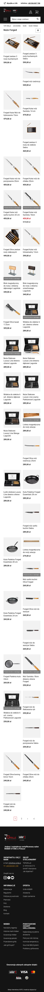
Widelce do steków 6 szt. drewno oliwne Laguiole (31, 324)
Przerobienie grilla (10, 942)
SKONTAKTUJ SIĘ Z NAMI (12, 858)
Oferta (26, 886)
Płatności (7, 900)
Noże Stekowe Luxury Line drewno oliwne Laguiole (12, 360)
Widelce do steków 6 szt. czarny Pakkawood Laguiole (12, 715)
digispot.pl (33, 989)
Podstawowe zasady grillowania (29, 926)
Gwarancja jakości (10, 938)
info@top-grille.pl (15, 863)
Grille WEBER (27, 889)
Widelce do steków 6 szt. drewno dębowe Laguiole (12, 397)
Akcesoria (26, 893)
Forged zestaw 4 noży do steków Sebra (29, 144)
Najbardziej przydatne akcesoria (31, 933)
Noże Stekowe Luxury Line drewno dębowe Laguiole (31, 360)
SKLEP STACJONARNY (29, 858)
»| (34, 819)
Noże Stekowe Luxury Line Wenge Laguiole (11, 433)
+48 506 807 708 (34, 3)
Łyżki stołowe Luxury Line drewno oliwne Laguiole (12, 494)
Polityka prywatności (11, 896)
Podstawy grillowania (31, 948)
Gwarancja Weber (10, 935)
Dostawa (7, 907)
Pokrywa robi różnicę (30, 938)
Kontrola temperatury (31, 942)
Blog (5, 910)
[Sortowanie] (38, 30)
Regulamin (7, 893)
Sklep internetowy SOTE (15, 989)
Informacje (9, 886)
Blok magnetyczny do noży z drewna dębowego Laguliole (12, 285)
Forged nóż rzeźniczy (31, 81)
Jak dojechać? (28, 871)
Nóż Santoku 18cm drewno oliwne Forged (31, 679)
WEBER (7, 924)
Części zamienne (29, 896)
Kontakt (6, 914)
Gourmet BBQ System (31, 945)
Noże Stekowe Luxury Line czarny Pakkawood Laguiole (31, 397)
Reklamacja (8, 889)
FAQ (5, 903)
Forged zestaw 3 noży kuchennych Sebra (30, 56)
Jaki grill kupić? (9, 945)
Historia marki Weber (11, 931)
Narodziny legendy (10, 928)
